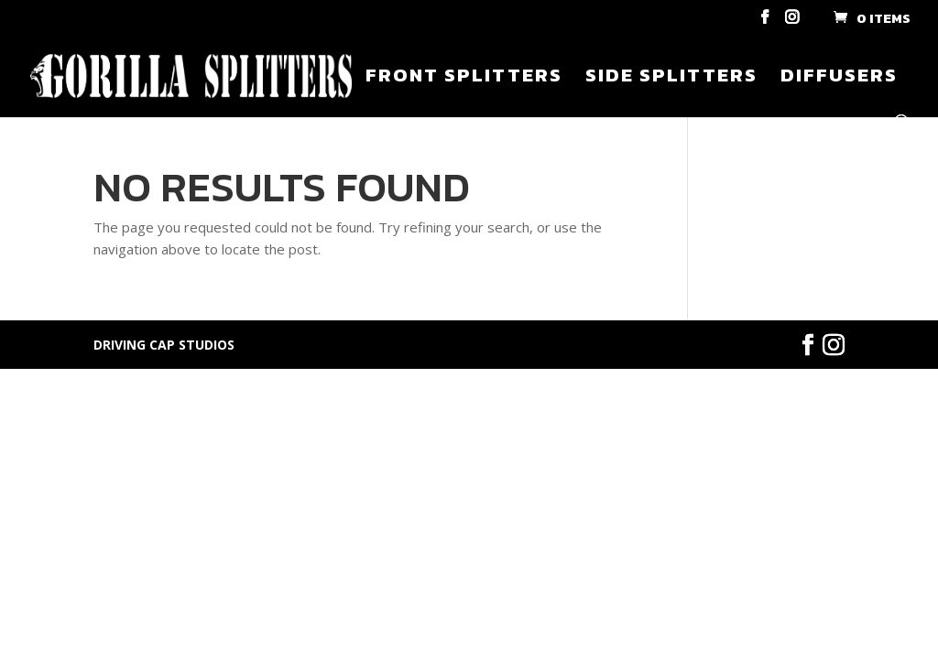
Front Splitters (463, 79)
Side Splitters (671, 79)
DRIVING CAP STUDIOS (163, 344)
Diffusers (839, 79)
